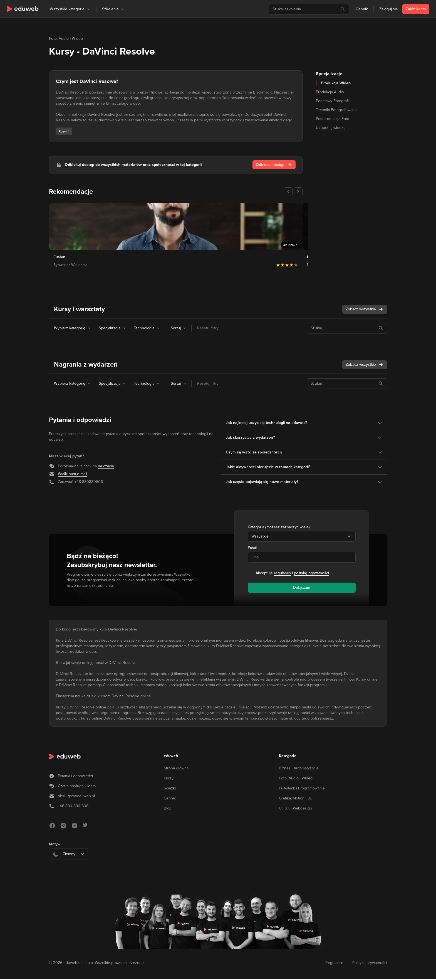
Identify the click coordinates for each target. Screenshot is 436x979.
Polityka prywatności (369, 962)
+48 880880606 (89, 481)
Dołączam (301, 587)
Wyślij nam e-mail (72, 474)
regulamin (282, 573)
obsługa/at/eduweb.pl (76, 796)
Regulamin (334, 962)
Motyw (54, 844)
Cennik (362, 9)
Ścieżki (170, 788)
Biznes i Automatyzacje (299, 768)
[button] (88, 9)
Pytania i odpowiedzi (75, 776)
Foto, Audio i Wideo (66, 38)
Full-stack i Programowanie (302, 788)
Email (252, 548)
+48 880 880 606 (73, 806)
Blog (168, 808)
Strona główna (176, 768)
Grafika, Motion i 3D (296, 798)
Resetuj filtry (208, 328)
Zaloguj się (388, 9)
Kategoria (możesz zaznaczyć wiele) (279, 527)
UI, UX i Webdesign (295, 808)
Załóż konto (416, 9)
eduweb (171, 756)
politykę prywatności (311, 573)
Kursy (169, 778)
